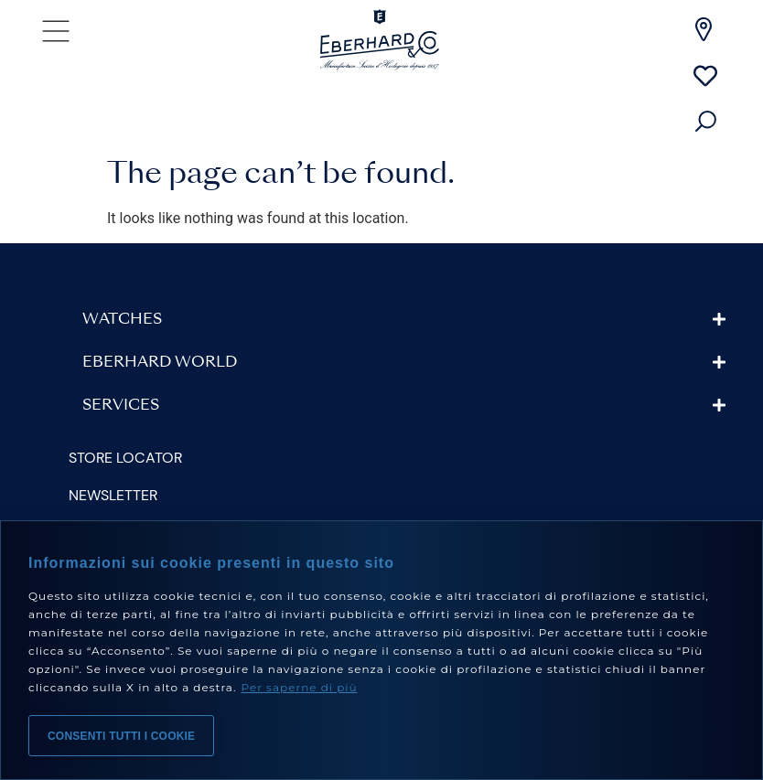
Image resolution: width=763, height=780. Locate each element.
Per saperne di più (299, 687)
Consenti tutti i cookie (121, 736)
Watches (122, 320)
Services (120, 406)
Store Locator (125, 457)
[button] (404, 319)
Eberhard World (159, 363)
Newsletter (113, 495)
